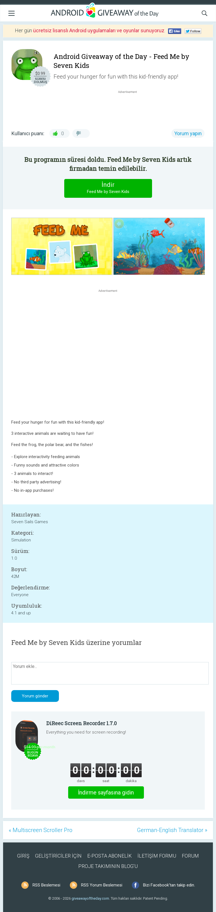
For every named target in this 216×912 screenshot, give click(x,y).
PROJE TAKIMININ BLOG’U (108, 866)
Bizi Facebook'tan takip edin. (169, 885)
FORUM (190, 856)
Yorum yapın (188, 133)
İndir (108, 188)
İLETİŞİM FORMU (156, 856)
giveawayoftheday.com (90, 898)
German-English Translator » (172, 830)
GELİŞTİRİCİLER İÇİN (58, 856)
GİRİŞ (23, 856)
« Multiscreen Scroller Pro (40, 830)
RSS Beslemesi (46, 885)
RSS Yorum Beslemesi (101, 885)
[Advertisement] (130, 108)
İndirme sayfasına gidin (106, 792)
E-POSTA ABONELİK (109, 856)
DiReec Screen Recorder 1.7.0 (81, 723)
